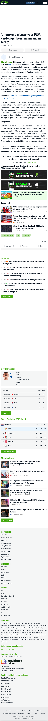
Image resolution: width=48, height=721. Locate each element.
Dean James (5, 554)
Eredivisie (26, 235)
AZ (2, 612)
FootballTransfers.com (8, 678)
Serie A (3, 578)
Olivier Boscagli (7, 62)
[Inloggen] (40, 3)
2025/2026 (7, 394)
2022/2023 (7, 407)
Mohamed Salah (6, 537)
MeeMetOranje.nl (7, 703)
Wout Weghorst (6, 543)
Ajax (2, 590)
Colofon (29, 713)
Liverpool (4, 599)
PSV (9, 65)
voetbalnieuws (6, 625)
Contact (24, 711)
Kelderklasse (5, 697)
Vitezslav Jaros (6, 559)
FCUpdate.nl (5, 623)
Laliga (3, 575)
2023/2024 (7, 403)
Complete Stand (8, 452)
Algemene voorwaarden (9, 713)
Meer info (6, 413)
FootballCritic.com (7, 681)
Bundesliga (5, 572)
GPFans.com (5, 686)
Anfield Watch (5, 700)
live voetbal (4, 632)
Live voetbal (30, 2)
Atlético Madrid (6, 607)
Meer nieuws (7, 296)
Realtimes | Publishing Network (24, 718)
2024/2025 (7, 398)
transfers (11, 635)
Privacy (39, 711)
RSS (36, 713)
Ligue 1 (3, 569)
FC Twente (4, 601)
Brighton (18, 374)
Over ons (8, 711)
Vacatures (32, 711)
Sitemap (43, 713)
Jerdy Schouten (6, 546)
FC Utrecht (4, 610)
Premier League (6, 583)
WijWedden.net (6, 694)
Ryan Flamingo (6, 557)
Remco (11, 57)
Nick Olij (3, 540)
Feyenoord (4, 604)
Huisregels (21, 713)
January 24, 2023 (31, 162)
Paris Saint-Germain (7, 596)
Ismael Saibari (6, 548)
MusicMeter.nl (6, 692)
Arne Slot (4, 535)
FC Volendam (5, 615)
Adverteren (17, 711)
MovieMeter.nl (6, 689)
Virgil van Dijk (5, 551)
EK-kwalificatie (6, 580)
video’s (27, 635)
